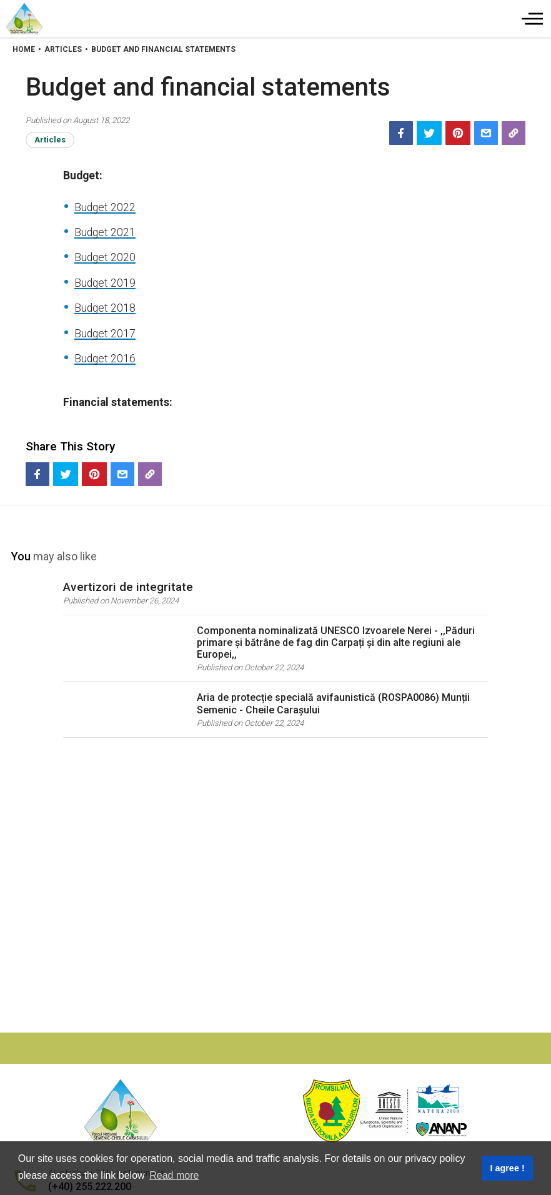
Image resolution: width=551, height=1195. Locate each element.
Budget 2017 (105, 333)
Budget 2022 (105, 207)
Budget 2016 (105, 358)
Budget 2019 (105, 283)
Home (23, 49)
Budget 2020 (105, 257)
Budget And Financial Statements (163, 49)
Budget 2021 (105, 232)
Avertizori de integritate (128, 587)
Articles (63, 49)
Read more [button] (174, 1175)
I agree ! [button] (507, 1168)
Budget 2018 (105, 308)
